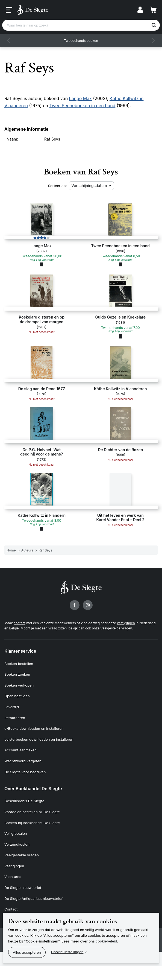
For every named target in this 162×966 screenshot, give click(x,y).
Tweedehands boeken (81, 41)
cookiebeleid (106, 941)
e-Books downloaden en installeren (33, 728)
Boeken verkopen (19, 685)
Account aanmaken (20, 750)
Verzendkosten (17, 844)
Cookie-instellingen (67, 952)
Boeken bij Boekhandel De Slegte (32, 823)
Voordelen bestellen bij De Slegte (32, 812)
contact (19, 623)
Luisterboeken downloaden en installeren (38, 739)
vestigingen (126, 623)
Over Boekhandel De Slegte (33, 788)
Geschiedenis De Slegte (24, 801)
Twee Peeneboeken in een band (82, 105)
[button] (8, 40)
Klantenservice (20, 651)
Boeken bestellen (18, 663)
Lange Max (80, 98)
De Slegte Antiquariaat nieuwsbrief (33, 898)
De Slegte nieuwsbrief (22, 887)
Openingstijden (17, 696)
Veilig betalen (15, 833)
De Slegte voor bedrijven (25, 772)
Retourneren (14, 718)
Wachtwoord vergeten (23, 761)
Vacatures (12, 876)
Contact (10, 909)
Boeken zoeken (17, 674)
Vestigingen (14, 866)
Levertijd (11, 707)
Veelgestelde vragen (116, 628)
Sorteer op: (57, 185)
